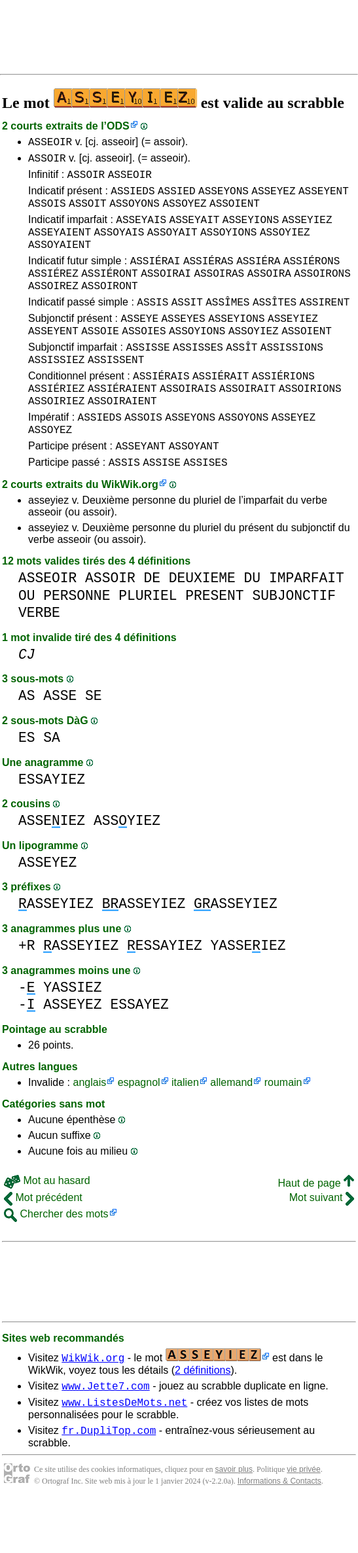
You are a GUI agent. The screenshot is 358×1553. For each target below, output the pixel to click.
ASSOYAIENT (59, 260)
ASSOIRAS (219, 292)
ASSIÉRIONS (283, 409)
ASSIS (152, 325)
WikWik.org (129, 529)
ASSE (60, 740)
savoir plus (234, 1520)
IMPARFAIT (306, 623)
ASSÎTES (274, 325)
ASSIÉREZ (53, 292)
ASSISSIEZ (56, 390)
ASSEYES (183, 343)
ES (26, 782)
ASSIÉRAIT (220, 409)
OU (26, 640)
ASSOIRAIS (188, 423)
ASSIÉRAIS (161, 409)
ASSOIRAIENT (122, 437)
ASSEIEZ (51, 865)
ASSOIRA (269, 292)
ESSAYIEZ (51, 824)
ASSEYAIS (141, 231)
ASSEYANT (140, 488)
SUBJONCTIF (294, 640)
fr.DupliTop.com (109, 1481)
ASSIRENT (325, 325)
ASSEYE (139, 343)
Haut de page (315, 1228)
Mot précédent (43, 1242)
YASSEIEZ (248, 990)
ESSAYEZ (139, 1049)
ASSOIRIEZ (56, 437)
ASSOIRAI (166, 292)
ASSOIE (100, 358)
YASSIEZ (72, 1032)
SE (93, 740)
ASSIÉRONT (109, 292)
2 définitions (202, 1415)
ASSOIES (144, 358)
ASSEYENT (323, 198)
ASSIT (187, 325)
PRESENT (214, 640)
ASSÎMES (227, 325)
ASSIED (177, 198)
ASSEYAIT (195, 231)
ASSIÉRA (258, 278)
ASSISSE (148, 376)
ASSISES (205, 507)
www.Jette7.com (105, 1432)
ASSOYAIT (172, 245)
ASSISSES (198, 376)
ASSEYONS (223, 198)
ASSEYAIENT (59, 245)
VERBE (39, 657)
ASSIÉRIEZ (56, 423)
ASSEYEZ (273, 198)
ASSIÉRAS (208, 278)
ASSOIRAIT (247, 423)
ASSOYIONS (228, 245)
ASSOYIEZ (285, 245)
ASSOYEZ (184, 212)
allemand (231, 1127)
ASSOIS (47, 212)
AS (26, 740)
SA (51, 782)
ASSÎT (241, 376)
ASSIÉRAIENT (122, 423)
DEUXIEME (202, 623)
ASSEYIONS (251, 231)
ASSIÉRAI (155, 278)
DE (151, 623)
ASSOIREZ (53, 307)
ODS (118, 125)
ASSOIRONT (109, 307)
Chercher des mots (56, 1259)
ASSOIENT (234, 212)
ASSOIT (88, 212)
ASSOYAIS (119, 245)
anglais (89, 1127)
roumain (283, 1127)
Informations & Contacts (279, 1532)
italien (185, 1127)
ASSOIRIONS (310, 423)
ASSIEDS (132, 198)
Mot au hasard (47, 1225)
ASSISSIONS (291, 376)
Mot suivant (321, 1242)
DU (252, 623)
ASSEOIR (50, 143)
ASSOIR (47, 161)
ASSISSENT (116, 390)
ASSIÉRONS (311, 278)
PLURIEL (147, 640)
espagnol (139, 1127)
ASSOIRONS (322, 292)
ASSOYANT (194, 488)
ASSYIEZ (127, 865)
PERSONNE (76, 640)
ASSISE (162, 507)
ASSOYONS (134, 212)
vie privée (303, 1520)
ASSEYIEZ (307, 231)
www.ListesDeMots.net (124, 1451)
